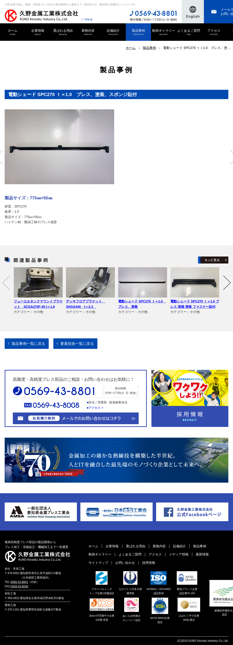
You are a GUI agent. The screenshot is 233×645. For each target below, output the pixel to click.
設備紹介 (113, 32)
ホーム (12, 32)
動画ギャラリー (163, 32)
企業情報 (37, 32)
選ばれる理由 (63, 32)
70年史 (88, 19)
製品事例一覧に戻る (28, 344)
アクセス (213, 32)
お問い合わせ (125, 563)
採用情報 (148, 563)
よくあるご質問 (188, 32)
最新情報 (202, 554)
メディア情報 (178, 554)
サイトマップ (98, 563)
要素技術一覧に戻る (77, 344)
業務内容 (88, 32)
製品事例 (138, 32)
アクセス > (96, 407)
